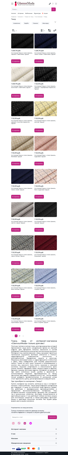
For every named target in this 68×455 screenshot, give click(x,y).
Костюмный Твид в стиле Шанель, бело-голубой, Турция (45, 321)
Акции (45, 13)
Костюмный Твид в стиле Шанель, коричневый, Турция (21, 321)
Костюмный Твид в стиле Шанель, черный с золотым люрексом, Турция (21, 122)
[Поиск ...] (31, 9)
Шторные (21, 13)
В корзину (15, 61)
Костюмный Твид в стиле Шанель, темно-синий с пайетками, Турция (45, 53)
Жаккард (45, 23)
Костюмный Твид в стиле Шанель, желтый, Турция (45, 121)
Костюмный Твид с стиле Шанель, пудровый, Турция (45, 155)
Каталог (13, 13)
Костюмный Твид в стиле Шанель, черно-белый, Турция (21, 255)
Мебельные (28, 13)
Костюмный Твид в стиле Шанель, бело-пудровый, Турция (45, 189)
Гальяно (35, 23)
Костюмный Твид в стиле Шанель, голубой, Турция (45, 288)
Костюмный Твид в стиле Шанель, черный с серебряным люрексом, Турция (45, 87)
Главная (13, 16)
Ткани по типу (29, 16)
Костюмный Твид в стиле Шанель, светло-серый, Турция (21, 222)
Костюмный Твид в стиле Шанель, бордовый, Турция (45, 255)
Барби (26, 23)
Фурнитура (37, 13)
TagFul (46, 452)
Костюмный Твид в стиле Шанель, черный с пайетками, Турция (21, 53)
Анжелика (16, 23)
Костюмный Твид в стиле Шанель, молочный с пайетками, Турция (21, 86)
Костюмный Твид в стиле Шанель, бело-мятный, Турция (21, 288)
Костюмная (38, 16)
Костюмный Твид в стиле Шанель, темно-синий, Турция (21, 189)
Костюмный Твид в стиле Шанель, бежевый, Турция (21, 155)
